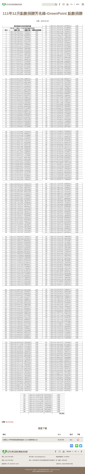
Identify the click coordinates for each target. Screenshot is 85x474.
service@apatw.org (40, 456)
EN (77, 4)
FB (59, 4)
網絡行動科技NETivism (43, 471)
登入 (71, 4)
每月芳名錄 (9, 422)
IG (63, 4)
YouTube (67, 4)
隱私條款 (69, 451)
